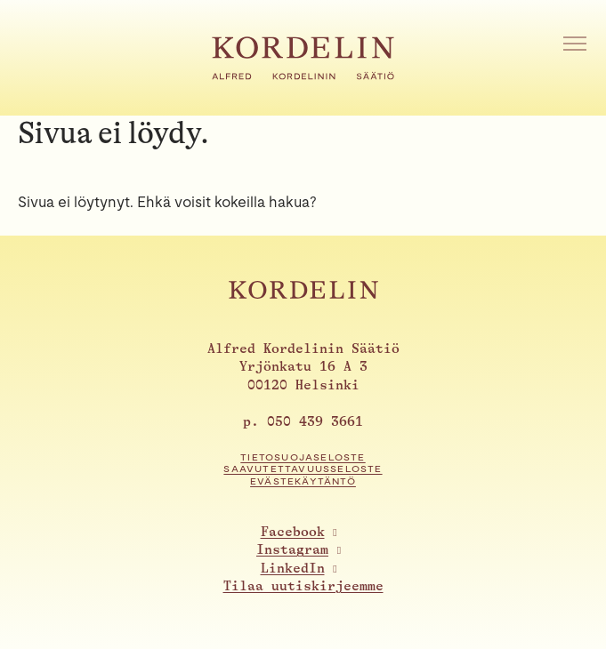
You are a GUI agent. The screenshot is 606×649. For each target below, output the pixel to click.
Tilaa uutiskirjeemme (303, 586)
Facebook (293, 532)
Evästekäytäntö (303, 481)
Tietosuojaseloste (302, 457)
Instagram (292, 549)
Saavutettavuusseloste (302, 469)
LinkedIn (293, 568)
